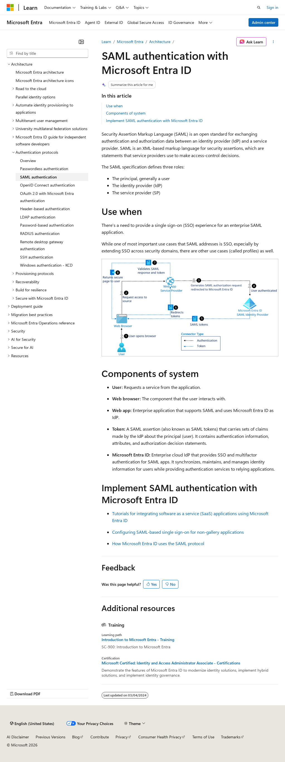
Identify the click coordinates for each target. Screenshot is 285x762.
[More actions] (273, 41)
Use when (114, 105)
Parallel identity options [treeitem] (35, 97)
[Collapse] (81, 42)
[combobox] (47, 53)
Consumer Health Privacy (159, 736)
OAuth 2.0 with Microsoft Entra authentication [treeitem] (47, 197)
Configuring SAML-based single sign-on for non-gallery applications (178, 532)
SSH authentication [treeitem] (36, 257)
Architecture (159, 41)
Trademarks (230, 736)
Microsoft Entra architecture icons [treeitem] (45, 80)
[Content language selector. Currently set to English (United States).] (32, 723)
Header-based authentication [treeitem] (45, 208)
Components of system (126, 113)
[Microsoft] (10, 7)
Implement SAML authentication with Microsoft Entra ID (154, 120)
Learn (106, 41)
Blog (76, 736)
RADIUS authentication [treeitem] (40, 233)
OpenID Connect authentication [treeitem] (47, 185)
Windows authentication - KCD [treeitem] (46, 265)
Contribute (99, 736)
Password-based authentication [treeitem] (47, 225)
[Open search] (258, 8)
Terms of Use (203, 736)
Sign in (272, 7)
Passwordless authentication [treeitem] (44, 168)
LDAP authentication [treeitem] (37, 217)
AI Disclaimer (18, 736)
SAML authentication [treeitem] (38, 177)
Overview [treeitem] (28, 160)
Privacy (122, 736)
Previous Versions (50, 736)
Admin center (263, 22)
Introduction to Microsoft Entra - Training (138, 639)
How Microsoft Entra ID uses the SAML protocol (158, 543)
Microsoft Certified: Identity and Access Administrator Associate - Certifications (171, 663)
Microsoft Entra (130, 41)
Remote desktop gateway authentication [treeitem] (41, 245)
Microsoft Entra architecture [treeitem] (40, 72)
